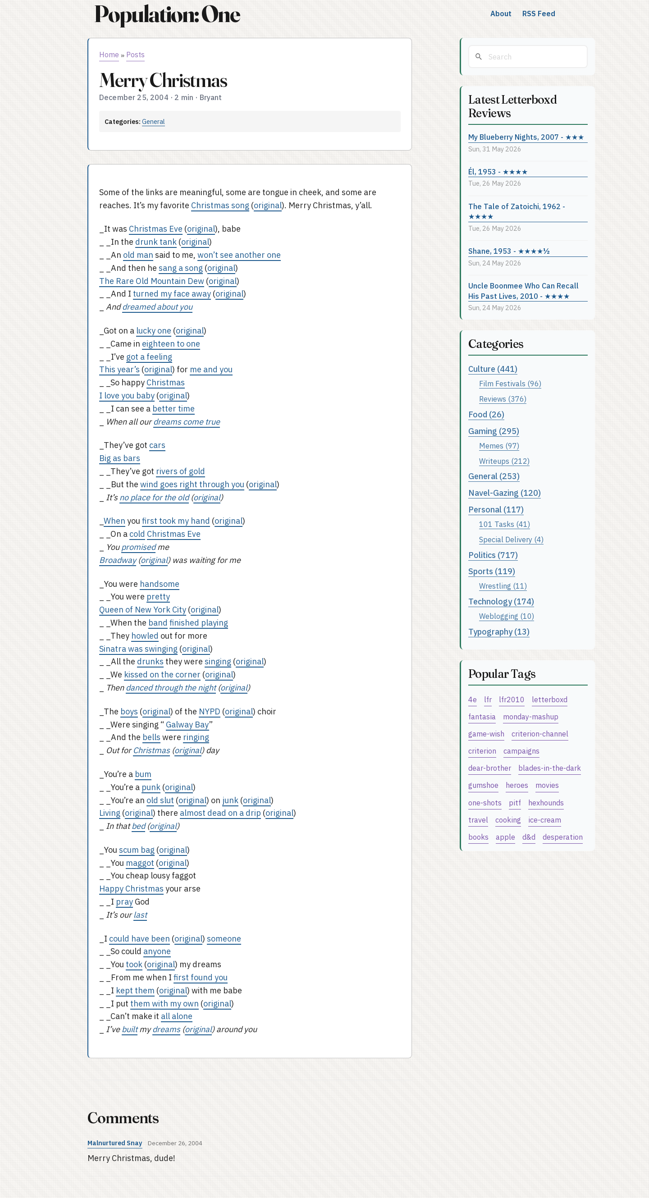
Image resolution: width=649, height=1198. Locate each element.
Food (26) (486, 414)
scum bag (137, 850)
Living (109, 813)
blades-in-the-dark (549, 768)
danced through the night (171, 687)
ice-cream (544, 819)
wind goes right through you (192, 484)
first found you (201, 977)
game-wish (486, 733)
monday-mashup (530, 716)
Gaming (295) (493, 431)
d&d (528, 836)
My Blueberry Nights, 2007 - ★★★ (526, 137)
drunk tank (156, 242)
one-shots (485, 802)
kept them (135, 990)
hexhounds (546, 802)
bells (151, 737)
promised (138, 547)
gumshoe (483, 785)
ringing (196, 737)
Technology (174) (501, 601)
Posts (135, 54)
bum (143, 774)
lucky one (153, 330)
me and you (211, 369)
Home (109, 54)
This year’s (119, 369)
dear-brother (489, 768)
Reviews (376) (502, 398)
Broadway (117, 560)
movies (547, 785)
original (268, 205)
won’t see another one (239, 255)
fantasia (482, 716)
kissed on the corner (162, 674)
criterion (482, 750)
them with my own (164, 1003)
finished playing (198, 622)
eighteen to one (171, 343)
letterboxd (549, 699)
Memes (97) (499, 445)
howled (145, 636)
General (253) (494, 476)
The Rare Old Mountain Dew (151, 281)
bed (138, 826)
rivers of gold (180, 471)
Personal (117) (496, 509)
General (153, 121)
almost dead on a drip (220, 813)
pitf (515, 802)
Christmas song (220, 205)
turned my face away (172, 293)
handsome (159, 584)
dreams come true (186, 421)
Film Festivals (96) (510, 383)
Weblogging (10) (506, 616)
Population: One (167, 13)
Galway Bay (187, 724)
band (158, 622)
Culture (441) (492, 369)
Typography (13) (499, 631)
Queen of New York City (142, 609)
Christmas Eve (156, 229)
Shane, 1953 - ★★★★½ (509, 251)
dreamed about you (157, 307)
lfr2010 (512, 699)
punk (151, 787)
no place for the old (154, 497)
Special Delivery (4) (511, 539)
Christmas (165, 382)
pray (124, 901)
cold (137, 534)
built (129, 1029)
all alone (176, 1016)
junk (230, 800)
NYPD (209, 711)
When (114, 521)
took (134, 964)
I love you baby (127, 395)
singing (218, 661)
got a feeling (149, 357)
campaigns (521, 750)
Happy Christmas (131, 888)
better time (173, 408)
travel (478, 819)
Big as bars (119, 458)
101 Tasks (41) (504, 524)
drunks (150, 661)
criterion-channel (540, 733)
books (478, 836)
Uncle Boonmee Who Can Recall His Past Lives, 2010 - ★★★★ (523, 291)
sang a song (181, 268)
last (140, 915)
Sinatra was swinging (138, 649)
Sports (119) (491, 571)
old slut (160, 800)
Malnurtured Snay (114, 1143)
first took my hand (176, 521)
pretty (158, 596)
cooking (508, 819)
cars (157, 445)
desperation (563, 836)
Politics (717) (493, 555)
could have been (139, 938)
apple (505, 836)
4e (472, 699)
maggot (140, 863)
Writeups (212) (504, 461)
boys (129, 711)
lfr (488, 699)
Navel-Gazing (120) (504, 493)
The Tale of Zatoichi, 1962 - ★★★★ (516, 211)
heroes (517, 785)
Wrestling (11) (503, 585)
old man (138, 255)
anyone (157, 951)
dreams (166, 1029)
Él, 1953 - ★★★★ (498, 171)
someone (224, 938)
